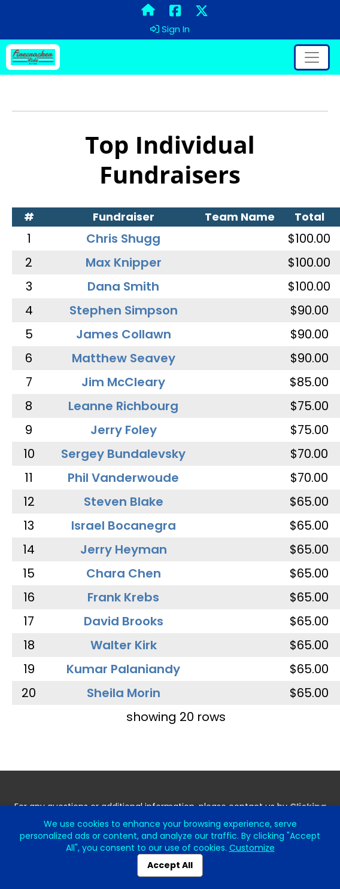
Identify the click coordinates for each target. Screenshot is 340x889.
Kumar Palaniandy (123, 669)
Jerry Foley (123, 429)
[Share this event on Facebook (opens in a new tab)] (175, 11)
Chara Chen (123, 573)
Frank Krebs (123, 597)
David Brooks (123, 621)
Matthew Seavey (123, 358)
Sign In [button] (170, 29)
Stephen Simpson (123, 310)
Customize (252, 848)
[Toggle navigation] (312, 57)
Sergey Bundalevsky (123, 453)
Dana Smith (123, 286)
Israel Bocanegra (123, 525)
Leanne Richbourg (123, 406)
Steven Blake (123, 501)
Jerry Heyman (123, 549)
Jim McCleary (123, 382)
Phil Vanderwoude (123, 477)
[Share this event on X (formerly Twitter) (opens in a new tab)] (201, 11)
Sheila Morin (123, 693)
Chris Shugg (123, 238)
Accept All (170, 865)
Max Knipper (124, 262)
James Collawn (123, 334)
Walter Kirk (123, 645)
